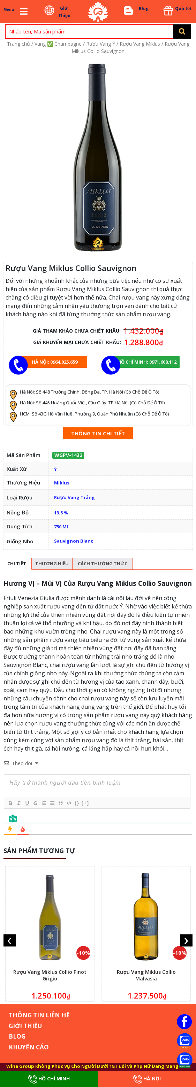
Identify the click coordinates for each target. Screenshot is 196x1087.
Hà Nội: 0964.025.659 (54, 362)
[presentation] (9, 940)
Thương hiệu (52, 563)
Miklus (61, 483)
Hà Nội (147, 1079)
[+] (85, 803)
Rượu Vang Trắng (74, 497)
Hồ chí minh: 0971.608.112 (147, 362)
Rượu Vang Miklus (140, 43)
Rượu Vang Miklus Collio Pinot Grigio (49, 975)
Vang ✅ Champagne (58, 43)
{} (77, 803)
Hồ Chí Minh (49, 1079)
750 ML (61, 526)
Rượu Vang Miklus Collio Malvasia (146, 975)
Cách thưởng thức (102, 563)
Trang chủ (18, 43)
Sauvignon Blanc (73, 541)
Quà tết (183, 8)
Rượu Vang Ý (100, 43)
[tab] (17, 564)
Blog (144, 8)
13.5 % (61, 513)
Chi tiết (16, 563)
